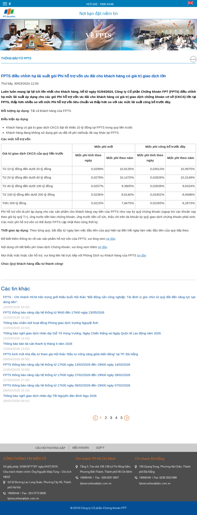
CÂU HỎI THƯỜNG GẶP (50, 448)
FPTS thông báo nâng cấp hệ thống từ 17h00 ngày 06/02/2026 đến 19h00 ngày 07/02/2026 (66, 385)
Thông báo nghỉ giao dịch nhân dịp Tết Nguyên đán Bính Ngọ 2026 (50, 396)
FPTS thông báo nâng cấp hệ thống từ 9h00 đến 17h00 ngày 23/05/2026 (53, 312)
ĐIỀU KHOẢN (80, 447)
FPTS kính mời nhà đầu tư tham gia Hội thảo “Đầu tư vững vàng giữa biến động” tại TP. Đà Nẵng (70, 354)
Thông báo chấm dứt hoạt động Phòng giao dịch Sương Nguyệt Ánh (50, 323)
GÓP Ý (100, 447)
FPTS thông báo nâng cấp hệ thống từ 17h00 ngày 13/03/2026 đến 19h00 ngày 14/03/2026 (66, 364)
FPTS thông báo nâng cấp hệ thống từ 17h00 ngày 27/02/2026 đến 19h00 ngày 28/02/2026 (66, 375)
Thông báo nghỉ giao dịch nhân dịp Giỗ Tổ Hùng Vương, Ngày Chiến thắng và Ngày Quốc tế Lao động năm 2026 (82, 333)
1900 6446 (106, 4)
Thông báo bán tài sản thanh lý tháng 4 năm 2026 (37, 343)
